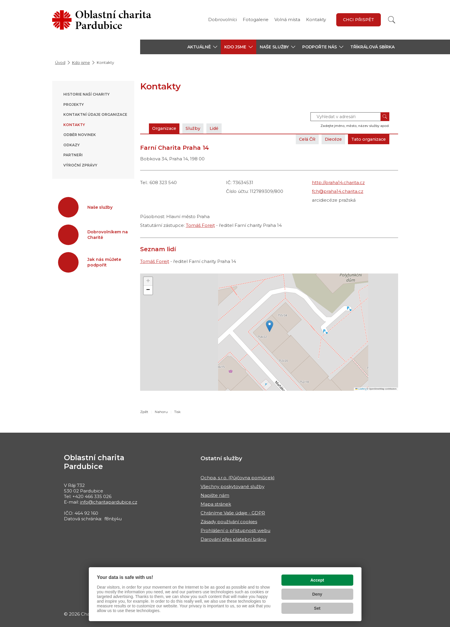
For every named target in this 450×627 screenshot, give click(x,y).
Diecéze (329, 139)
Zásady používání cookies (229, 521)
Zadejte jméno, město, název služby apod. (354, 126)
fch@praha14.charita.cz (337, 191)
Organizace (165, 128)
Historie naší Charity (86, 94)
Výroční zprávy (80, 165)
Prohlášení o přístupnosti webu (235, 530)
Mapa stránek (216, 504)
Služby (196, 128)
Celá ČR (301, 139)
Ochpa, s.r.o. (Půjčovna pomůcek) (238, 477)
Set (317, 608)
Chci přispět (358, 19)
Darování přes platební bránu (233, 539)
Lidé (219, 128)
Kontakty (316, 19)
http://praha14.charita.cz (338, 182)
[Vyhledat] (391, 19)
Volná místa (287, 19)
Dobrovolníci (222, 19)
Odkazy (71, 145)
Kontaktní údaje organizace (95, 114)
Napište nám (215, 495)
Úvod (60, 62)
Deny (317, 594)
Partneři (73, 155)
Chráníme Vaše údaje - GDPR (233, 513)
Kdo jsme (81, 62)
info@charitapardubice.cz (108, 502)
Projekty (73, 104)
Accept (317, 580)
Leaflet (360, 389)
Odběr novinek (79, 134)
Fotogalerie (256, 19)
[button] (202, 47)
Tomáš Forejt (200, 225)
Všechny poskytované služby (232, 486)
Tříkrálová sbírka (372, 47)
